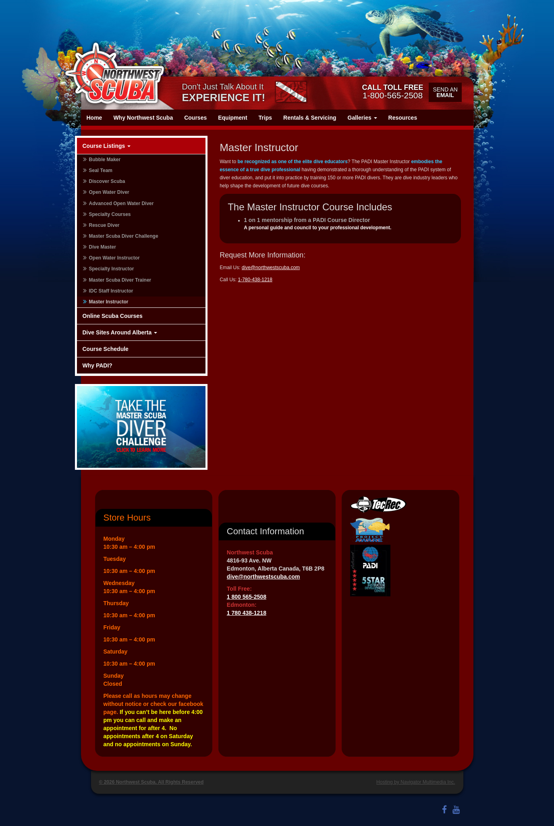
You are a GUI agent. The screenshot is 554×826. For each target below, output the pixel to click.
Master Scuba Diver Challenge (123, 236)
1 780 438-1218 (246, 613)
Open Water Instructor (114, 258)
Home (94, 117)
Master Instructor (109, 302)
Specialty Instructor (111, 269)
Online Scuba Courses (113, 316)
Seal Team (100, 170)
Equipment (232, 117)
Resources (402, 117)
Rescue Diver (104, 225)
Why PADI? (97, 365)
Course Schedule (106, 349)
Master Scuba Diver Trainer (120, 280)
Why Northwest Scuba (143, 117)
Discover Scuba (107, 181)
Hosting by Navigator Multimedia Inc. (415, 782)
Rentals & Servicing (309, 117)
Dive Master (102, 247)
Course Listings (107, 146)
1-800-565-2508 (392, 91)
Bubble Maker (105, 159)
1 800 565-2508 (246, 597)
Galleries (362, 117)
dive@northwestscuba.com (271, 267)
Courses (195, 117)
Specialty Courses (110, 214)
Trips (265, 117)
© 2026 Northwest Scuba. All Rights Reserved (151, 782)
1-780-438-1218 (255, 279)
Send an (445, 92)
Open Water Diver (109, 192)
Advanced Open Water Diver (121, 203)
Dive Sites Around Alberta (120, 332)
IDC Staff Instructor (111, 291)
